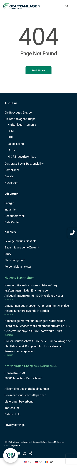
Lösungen (11, 193)
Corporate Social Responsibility (24, 163)
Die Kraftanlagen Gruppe (20, 119)
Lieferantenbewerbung (18, 401)
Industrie (10, 209)
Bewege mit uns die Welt (20, 241)
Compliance (12, 170)
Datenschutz (12, 414)
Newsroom (11, 182)
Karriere (10, 231)
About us (10, 103)
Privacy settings (14, 424)
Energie (9, 203)
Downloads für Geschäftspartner (25, 395)
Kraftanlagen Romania (22, 124)
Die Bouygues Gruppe (18, 112)
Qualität (9, 176)
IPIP (10, 137)
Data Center (12, 222)
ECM (11, 131)
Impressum (11, 408)
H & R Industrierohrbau (22, 156)
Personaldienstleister (17, 266)
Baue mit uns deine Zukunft (21, 247)
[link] (10, 455)
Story (7, 253)
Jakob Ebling (16, 143)
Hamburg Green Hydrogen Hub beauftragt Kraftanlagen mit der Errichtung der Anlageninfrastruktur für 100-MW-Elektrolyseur (33, 290)
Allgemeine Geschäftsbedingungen (26, 388)
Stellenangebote (14, 260)
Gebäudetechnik (14, 216)
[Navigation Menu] (72, 5)
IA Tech (12, 150)
